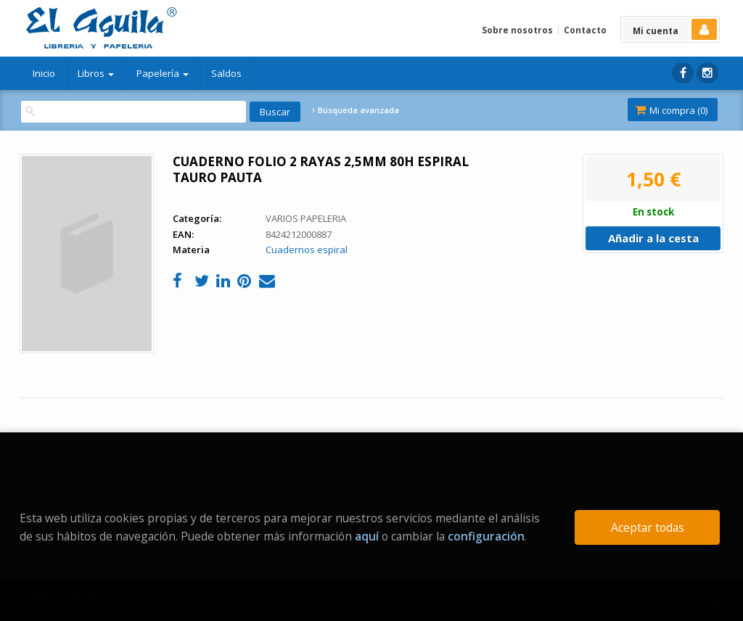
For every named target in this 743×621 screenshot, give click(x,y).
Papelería (162, 73)
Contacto (585, 30)
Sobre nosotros (517, 30)
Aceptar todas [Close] (647, 527)
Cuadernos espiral (307, 249)
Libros (96, 73)
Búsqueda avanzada (355, 110)
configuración (486, 536)
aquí (367, 536)
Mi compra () (671, 110)
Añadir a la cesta (653, 238)
